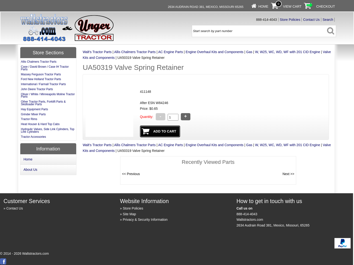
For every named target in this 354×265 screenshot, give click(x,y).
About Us (30, 169)
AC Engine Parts (170, 52)
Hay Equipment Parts (34, 109)
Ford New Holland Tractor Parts (41, 79)
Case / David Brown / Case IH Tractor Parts (45, 68)
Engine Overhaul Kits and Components (214, 52)
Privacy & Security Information (145, 219)
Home (263, 6)
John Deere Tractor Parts (37, 89)
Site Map (129, 214)
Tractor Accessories (33, 136)
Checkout (325, 6)
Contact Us (311, 20)
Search (328, 20)
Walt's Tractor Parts (97, 52)
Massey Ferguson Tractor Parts (41, 74)
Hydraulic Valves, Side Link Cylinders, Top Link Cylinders (48, 130)
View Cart (292, 6)
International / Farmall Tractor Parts (43, 84)
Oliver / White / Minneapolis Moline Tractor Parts (48, 96)
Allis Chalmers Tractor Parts (135, 52)
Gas (249, 52)
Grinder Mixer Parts (33, 114)
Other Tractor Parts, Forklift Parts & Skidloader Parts (43, 103)
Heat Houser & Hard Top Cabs (40, 124)
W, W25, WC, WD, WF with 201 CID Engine (287, 52)
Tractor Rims (29, 119)
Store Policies (290, 20)
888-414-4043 (246, 214)
